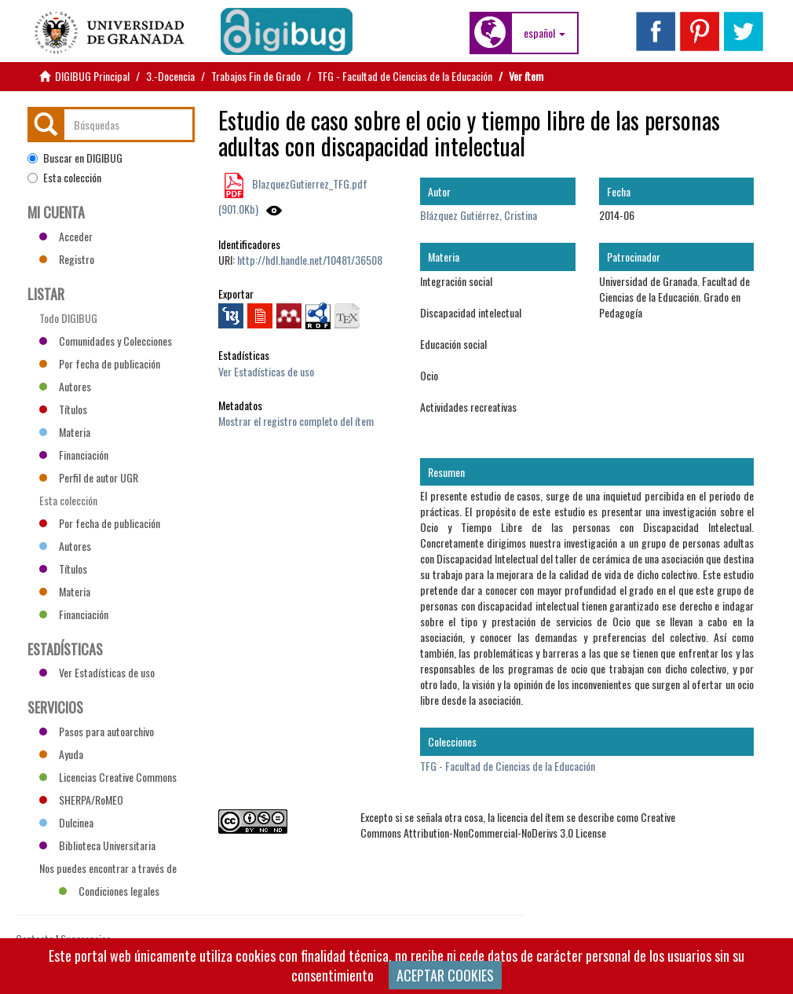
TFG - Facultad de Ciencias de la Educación (404, 76)
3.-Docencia (170, 76)
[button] (544, 33)
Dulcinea (66, 822)
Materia (64, 432)
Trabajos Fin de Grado (256, 76)
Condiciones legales (109, 890)
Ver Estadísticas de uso (266, 371)
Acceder (66, 236)
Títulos (63, 409)
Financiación (73, 454)
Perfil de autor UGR (88, 477)
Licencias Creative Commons (108, 776)
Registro (66, 259)
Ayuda (61, 754)
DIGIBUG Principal (92, 76)
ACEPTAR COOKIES (445, 975)
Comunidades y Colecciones (105, 340)
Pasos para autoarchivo (96, 731)
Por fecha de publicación (99, 363)
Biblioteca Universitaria (97, 845)
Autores (65, 386)
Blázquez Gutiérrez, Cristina (478, 215)
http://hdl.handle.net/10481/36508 (309, 259)
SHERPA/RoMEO (81, 799)
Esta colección (64, 177)
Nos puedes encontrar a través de (108, 870)
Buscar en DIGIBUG (74, 158)
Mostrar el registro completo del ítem (296, 421)
